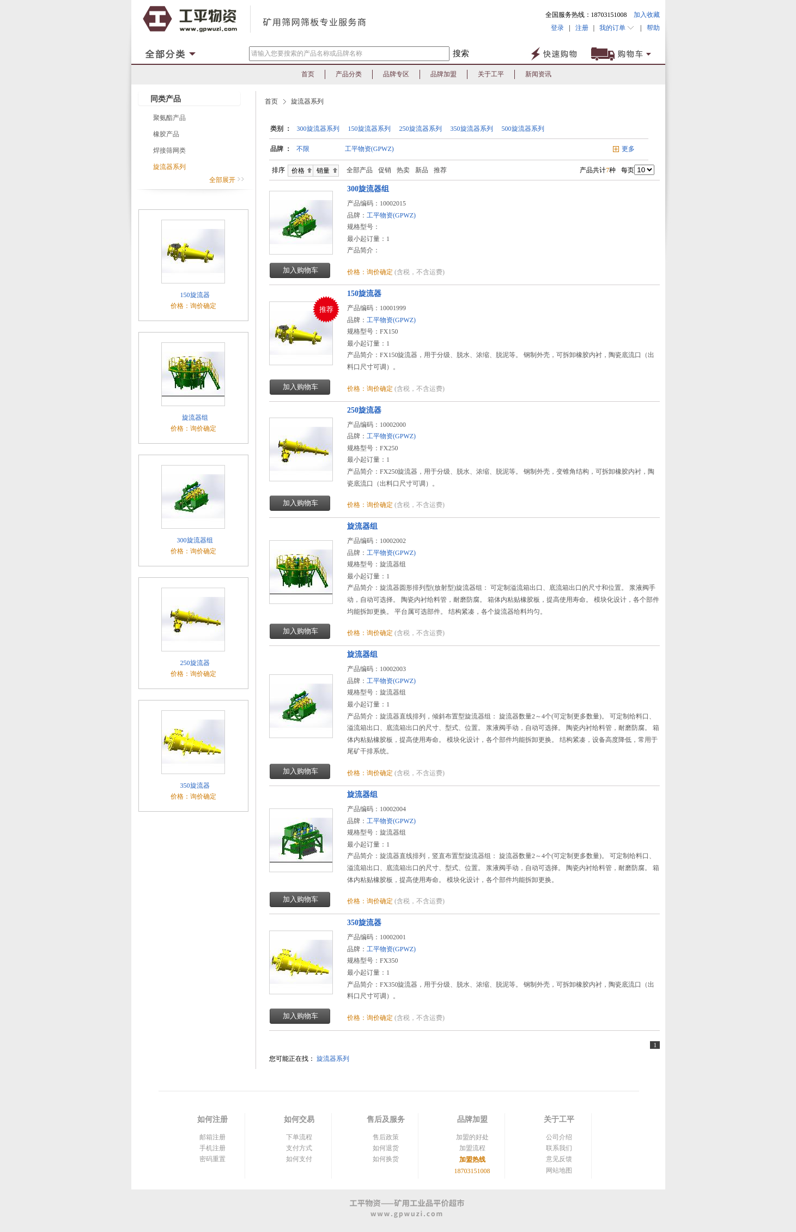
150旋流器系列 (369, 128)
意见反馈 (559, 1159)
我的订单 (617, 28)
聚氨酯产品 (169, 118)
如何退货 (386, 1148)
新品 (421, 170)
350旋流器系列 (472, 128)
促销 (384, 170)
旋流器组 (194, 417)
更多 (628, 149)
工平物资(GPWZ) (369, 149)
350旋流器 (194, 785)
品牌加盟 (443, 74)
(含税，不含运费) (419, 272)
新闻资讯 (538, 74)
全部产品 (357, 170)
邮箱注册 (212, 1137)
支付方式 (299, 1148)
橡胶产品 (166, 134)
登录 (557, 28)
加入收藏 (647, 15)
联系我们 (559, 1148)
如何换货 (386, 1159)
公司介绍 (559, 1137)
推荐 (440, 170)
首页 (307, 74)
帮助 (651, 28)
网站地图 (559, 1170)
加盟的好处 (472, 1137)
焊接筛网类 (169, 150)
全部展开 (227, 180)
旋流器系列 (169, 167)
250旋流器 (194, 663)
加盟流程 (472, 1148)
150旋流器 (194, 295)
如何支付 (299, 1159)
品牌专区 (396, 74)
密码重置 (212, 1159)
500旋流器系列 (523, 128)
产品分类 (349, 74)
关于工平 (491, 74)
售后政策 (386, 1137)
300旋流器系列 (318, 128)
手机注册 (212, 1148)
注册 (581, 28)
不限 (302, 149)
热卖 (403, 170)
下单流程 (299, 1137)
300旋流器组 (194, 540)
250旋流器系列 (420, 128)
